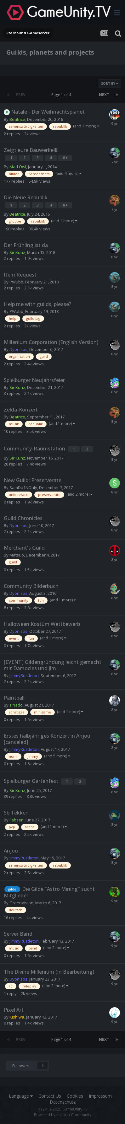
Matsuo (16, 555)
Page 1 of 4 (62, 94)
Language (21, 1096)
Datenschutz (63, 1102)
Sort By (109, 83)
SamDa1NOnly (23, 487)
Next (104, 94)
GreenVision (21, 903)
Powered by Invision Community (62, 1114)
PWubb (16, 282)
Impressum (100, 1096)
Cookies (75, 1096)
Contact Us (49, 1096)
